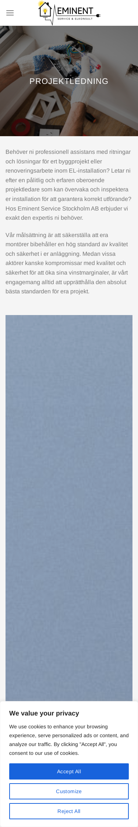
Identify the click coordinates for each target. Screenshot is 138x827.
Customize (69, 791)
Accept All (69, 771)
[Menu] (10, 13)
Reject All (68, 811)
